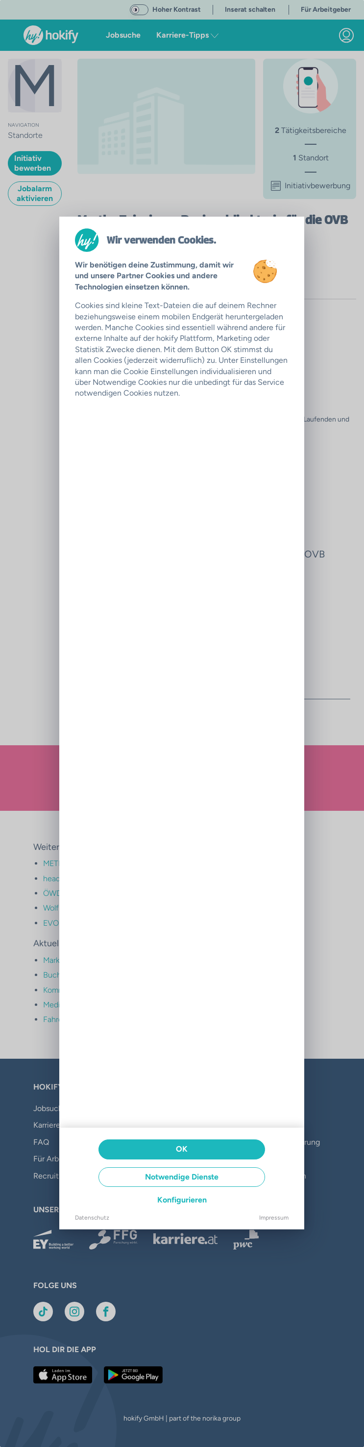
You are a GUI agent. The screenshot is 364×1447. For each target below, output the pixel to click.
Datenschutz (92, 1217)
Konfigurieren (182, 1199)
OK (182, 1149)
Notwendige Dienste (181, 1176)
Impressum (274, 1217)
